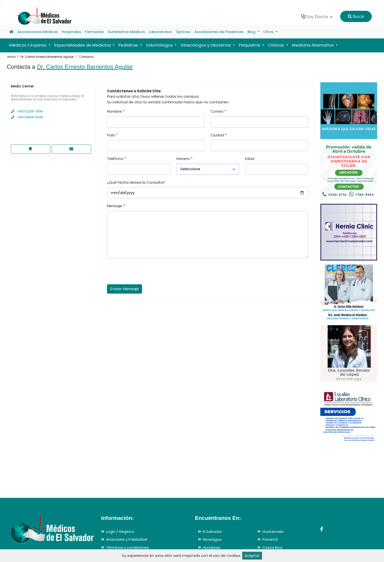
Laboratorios (160, 31)
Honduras (211, 547)
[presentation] (144, 272)
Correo (218, 111)
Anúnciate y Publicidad (126, 539)
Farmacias (94, 31)
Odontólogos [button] (160, 45)
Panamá (270, 539)
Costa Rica (272, 547)
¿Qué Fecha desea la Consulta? (136, 182)
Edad (249, 158)
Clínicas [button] (276, 45)
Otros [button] (269, 31)
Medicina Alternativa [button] (313, 45)
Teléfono (116, 158)
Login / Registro (120, 531)
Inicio (11, 57)
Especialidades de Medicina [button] (83, 45)
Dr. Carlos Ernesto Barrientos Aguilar (47, 57)
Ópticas (183, 31)
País (112, 135)
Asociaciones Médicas (37, 31)
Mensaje (116, 205)
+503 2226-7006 (27, 111)
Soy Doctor (317, 16)
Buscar (356, 16)
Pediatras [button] (129, 45)
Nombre (115, 111)
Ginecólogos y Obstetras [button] (206, 45)
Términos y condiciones (127, 547)
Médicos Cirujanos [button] (28, 45)
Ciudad (219, 135)
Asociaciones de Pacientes (219, 31)
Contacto (86, 57)
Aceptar (252, 555)
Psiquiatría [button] (250, 45)
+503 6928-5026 (27, 117)
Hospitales (71, 31)
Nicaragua (212, 539)
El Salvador (212, 531)
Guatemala (272, 531)
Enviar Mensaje (124, 289)
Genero (184, 158)
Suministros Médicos (126, 31)
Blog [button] (252, 31)
